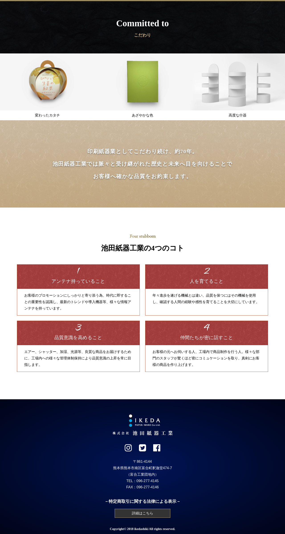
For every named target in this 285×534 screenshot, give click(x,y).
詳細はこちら (142, 513)
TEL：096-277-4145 (142, 481)
